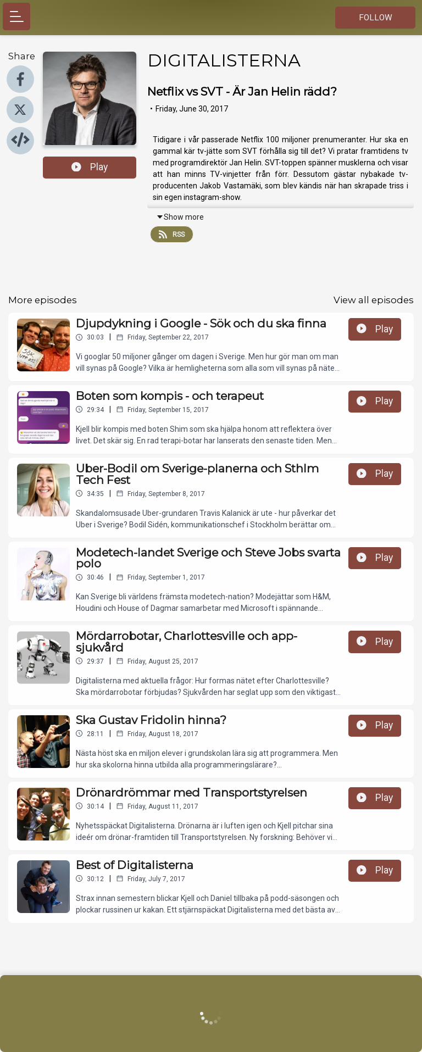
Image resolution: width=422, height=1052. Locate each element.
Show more (180, 217)
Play (89, 167)
